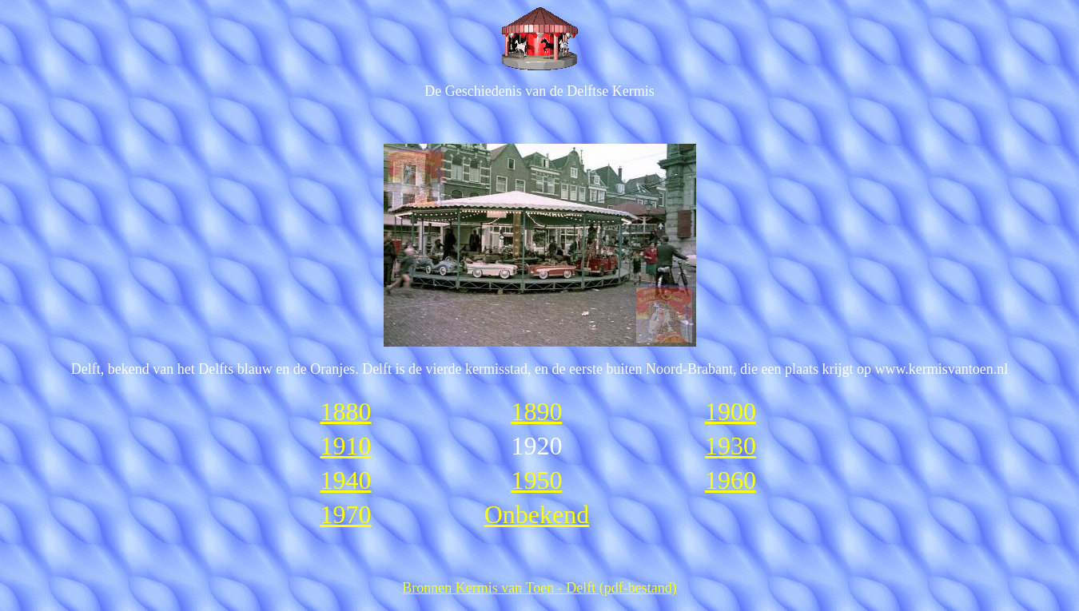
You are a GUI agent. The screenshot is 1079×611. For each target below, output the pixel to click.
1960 (730, 480)
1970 (345, 514)
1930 (730, 445)
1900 (730, 411)
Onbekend (537, 514)
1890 (536, 411)
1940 (345, 480)
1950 (536, 480)
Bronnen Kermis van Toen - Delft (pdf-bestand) (539, 588)
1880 (345, 411)
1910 (345, 445)
